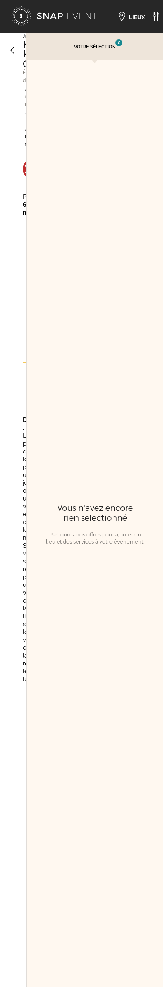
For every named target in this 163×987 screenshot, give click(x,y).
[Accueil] (54, 16)
